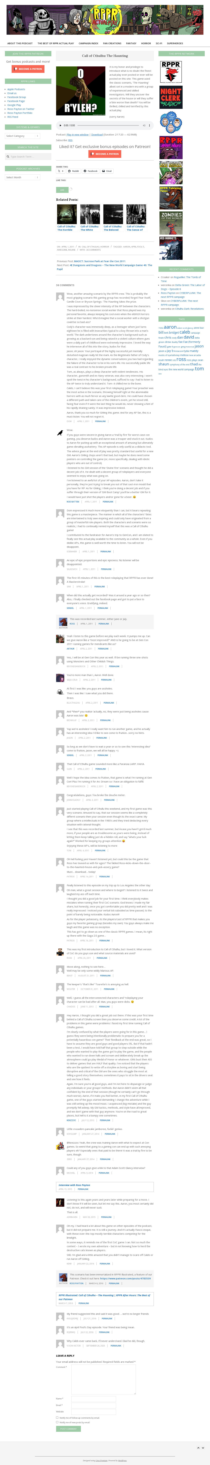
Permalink (100, 421)
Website (60, 1411)
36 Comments (93, 249)
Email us (12, 93)
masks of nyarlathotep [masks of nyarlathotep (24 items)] (169, 355)
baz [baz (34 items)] (202, 327)
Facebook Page (16, 101)
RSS (70, 140)
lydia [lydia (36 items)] (186, 351)
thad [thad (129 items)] (194, 364)
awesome (62, 249)
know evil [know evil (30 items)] (179, 351)
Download (97, 134)
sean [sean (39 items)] (200, 360)
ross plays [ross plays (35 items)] (192, 360)
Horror (104, 246)
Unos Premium (101, 1460)
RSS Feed (12, 116)
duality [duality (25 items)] (175, 342)
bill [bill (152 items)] (161, 332)
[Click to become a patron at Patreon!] (104, 152)
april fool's (137, 246)
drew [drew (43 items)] (168, 341)
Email (59, 1405)
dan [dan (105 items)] (180, 337)
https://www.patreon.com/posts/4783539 (125, 1278)
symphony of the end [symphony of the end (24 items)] (179, 364)
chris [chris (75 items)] (167, 337)
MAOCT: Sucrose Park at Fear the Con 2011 (100, 261)
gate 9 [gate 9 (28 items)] (170, 346)
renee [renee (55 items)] (168, 360)
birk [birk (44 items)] (166, 332)
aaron (126, 246)
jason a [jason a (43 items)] (162, 351)
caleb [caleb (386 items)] (185, 332)
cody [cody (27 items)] (174, 337)
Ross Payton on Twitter (20, 108)
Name (59, 1398)
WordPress (122, 1460)
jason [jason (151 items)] (199, 346)
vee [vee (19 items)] (160, 374)
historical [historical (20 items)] (190, 346)
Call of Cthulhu (90, 246)
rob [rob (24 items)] (174, 360)
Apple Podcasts (16, 89)
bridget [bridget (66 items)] (174, 332)
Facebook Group (16, 97)
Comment (61, 1367)
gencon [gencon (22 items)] (177, 346)
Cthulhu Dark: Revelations (189, 308)
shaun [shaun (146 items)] (163, 364)
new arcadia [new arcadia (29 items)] (195, 355)
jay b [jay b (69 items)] (170, 351)
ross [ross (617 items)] (181, 359)
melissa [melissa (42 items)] (184, 355)
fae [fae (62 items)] (180, 342)
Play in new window (78, 134)
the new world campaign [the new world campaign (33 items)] (181, 369)
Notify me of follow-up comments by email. (80, 1417)
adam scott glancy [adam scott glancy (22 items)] (185, 328)
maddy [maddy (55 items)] (194, 351)
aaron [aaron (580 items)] (170, 327)
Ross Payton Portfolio (19, 112)
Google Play (14, 105)
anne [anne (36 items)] (196, 327)
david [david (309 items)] (189, 337)
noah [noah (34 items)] (161, 360)
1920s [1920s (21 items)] (160, 328)
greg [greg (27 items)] (183, 346)
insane (71, 249)
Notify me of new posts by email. (75, 1422)
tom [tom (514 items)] (199, 368)
